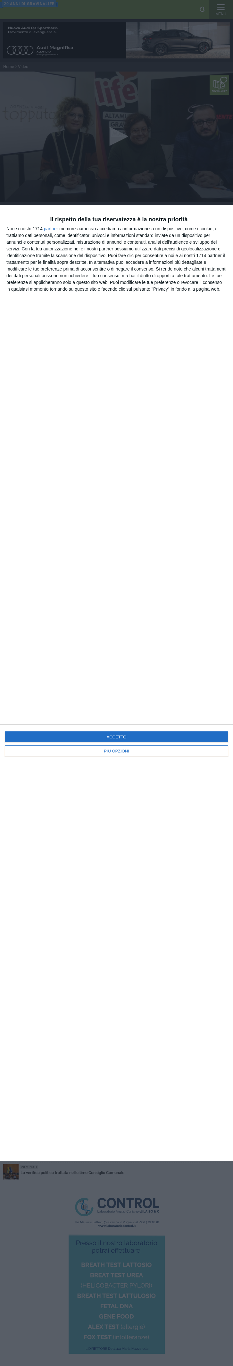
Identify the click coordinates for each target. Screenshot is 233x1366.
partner (51, 228)
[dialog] (116, 683)
